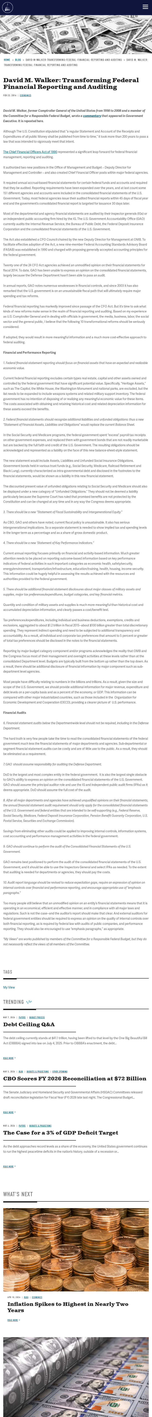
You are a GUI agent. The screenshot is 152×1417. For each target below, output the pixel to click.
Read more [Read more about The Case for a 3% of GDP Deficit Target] (8, 1166)
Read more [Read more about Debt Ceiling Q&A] (8, 1058)
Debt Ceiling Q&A (29, 1024)
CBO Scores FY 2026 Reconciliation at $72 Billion (74, 1078)
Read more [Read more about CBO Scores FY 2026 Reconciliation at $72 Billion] (8, 1112)
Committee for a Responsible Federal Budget (7, 7)
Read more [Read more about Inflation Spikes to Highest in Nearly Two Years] (13, 1320)
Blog (21, 1071)
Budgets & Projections (38, 1071)
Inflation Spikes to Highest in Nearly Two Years (68, 1307)
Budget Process (37, 1017)
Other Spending (59, 1071)
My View (9, 987)
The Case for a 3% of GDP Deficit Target (60, 1133)
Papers (22, 1017)
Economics (37, 1297)
